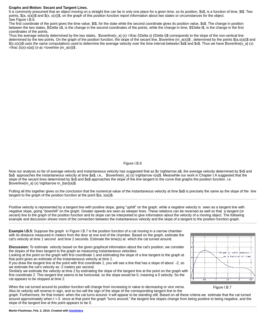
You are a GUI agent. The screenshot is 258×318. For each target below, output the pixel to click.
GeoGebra (76, 310)
